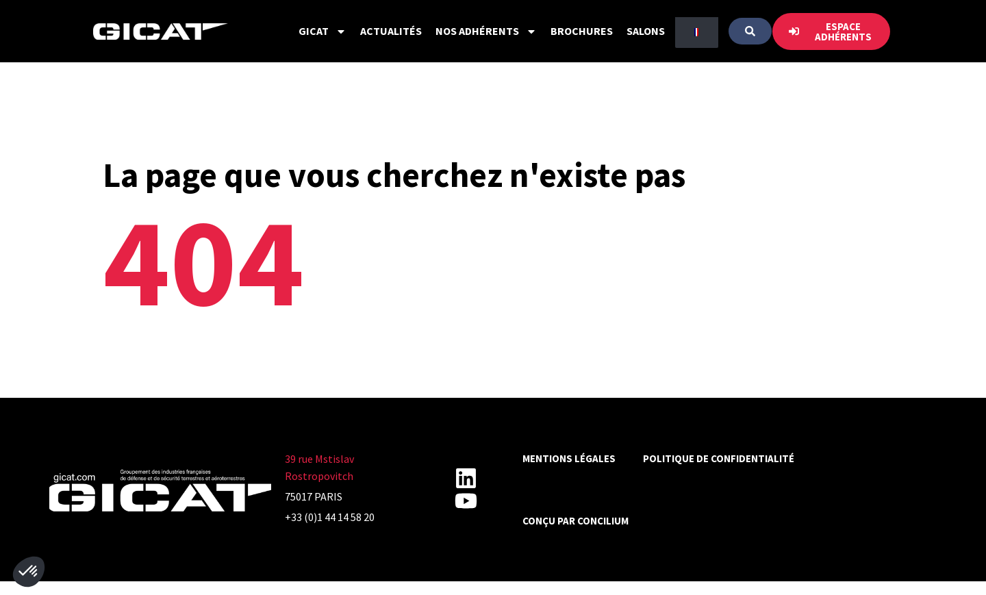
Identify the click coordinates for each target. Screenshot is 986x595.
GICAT (322, 31)
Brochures (582, 31)
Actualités (391, 31)
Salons (646, 31)
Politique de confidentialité (718, 458)
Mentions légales (569, 458)
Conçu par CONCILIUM (575, 520)
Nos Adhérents (486, 31)
